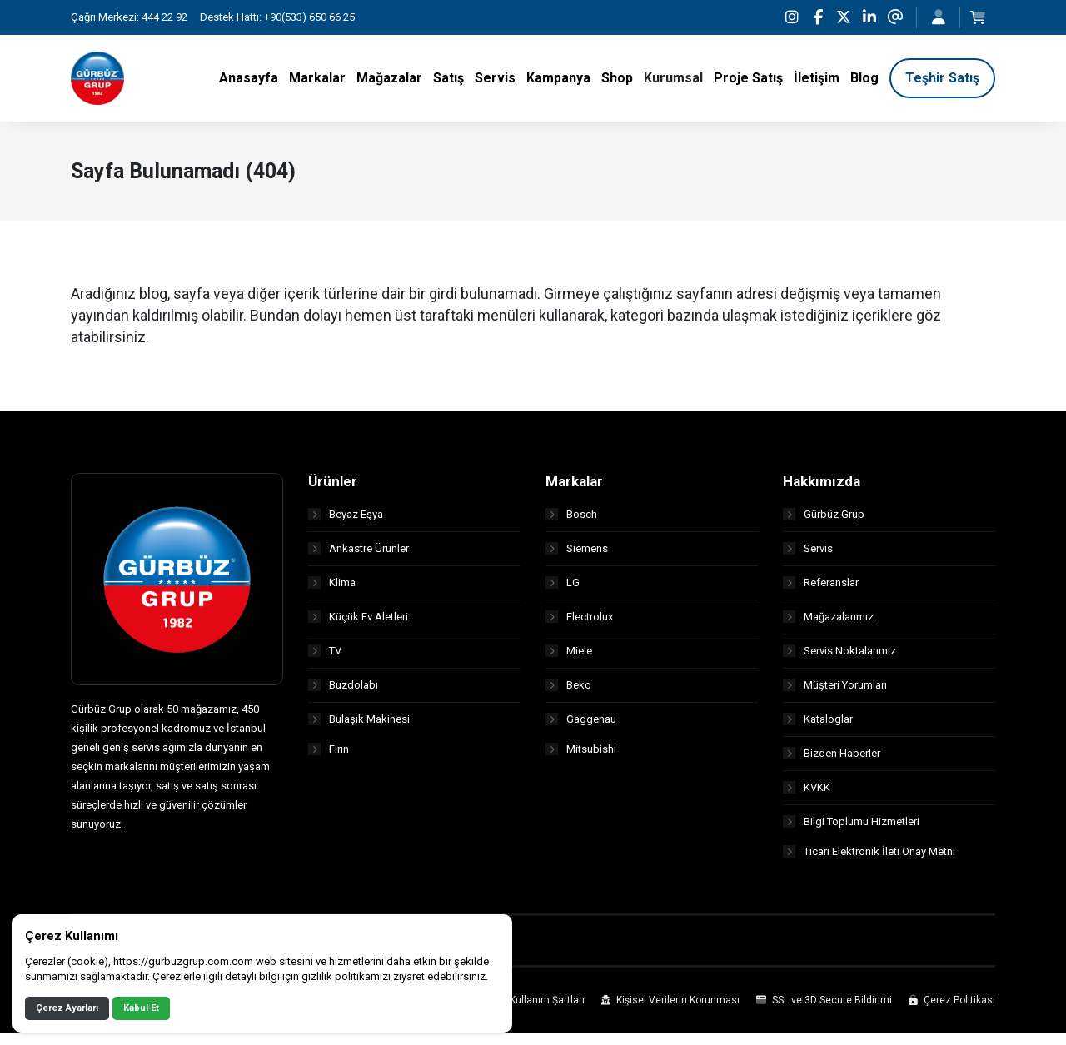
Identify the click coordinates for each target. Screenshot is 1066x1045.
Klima (332, 591)
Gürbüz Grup (823, 522)
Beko (568, 693)
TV (324, 659)
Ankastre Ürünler (358, 556)
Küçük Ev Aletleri (358, 625)
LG (562, 591)
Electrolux (579, 625)
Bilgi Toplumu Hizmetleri (851, 830)
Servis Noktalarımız (839, 659)
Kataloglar (818, 727)
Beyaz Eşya (345, 522)
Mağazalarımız (828, 625)
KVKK (806, 795)
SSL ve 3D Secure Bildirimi (824, 1012)
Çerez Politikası (952, 1012)
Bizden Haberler (831, 761)
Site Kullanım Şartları (529, 1012)
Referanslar (821, 591)
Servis (808, 556)
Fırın (328, 761)
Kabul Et (141, 1008)
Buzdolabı (343, 693)
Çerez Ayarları (67, 1008)
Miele (568, 659)
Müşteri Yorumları (835, 693)
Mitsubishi (580, 761)
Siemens (576, 556)
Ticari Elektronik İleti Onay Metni (869, 864)
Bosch (571, 522)
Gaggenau (580, 727)
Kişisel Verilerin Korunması (670, 1012)
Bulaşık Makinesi (359, 727)
